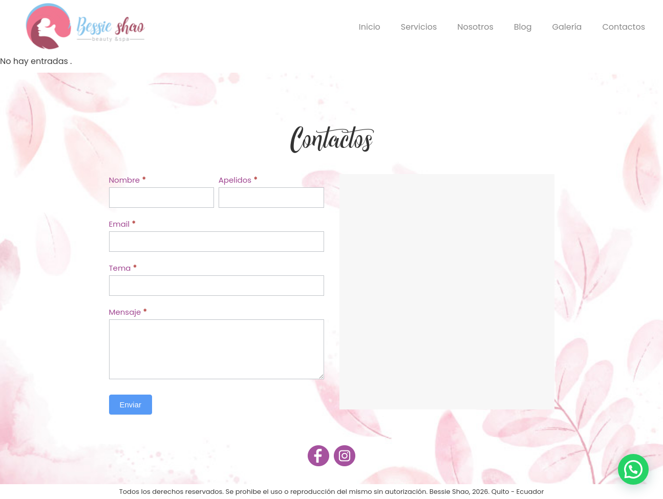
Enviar (131, 404)
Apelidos (238, 180)
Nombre (127, 180)
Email (122, 224)
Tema (123, 268)
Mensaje (128, 312)
